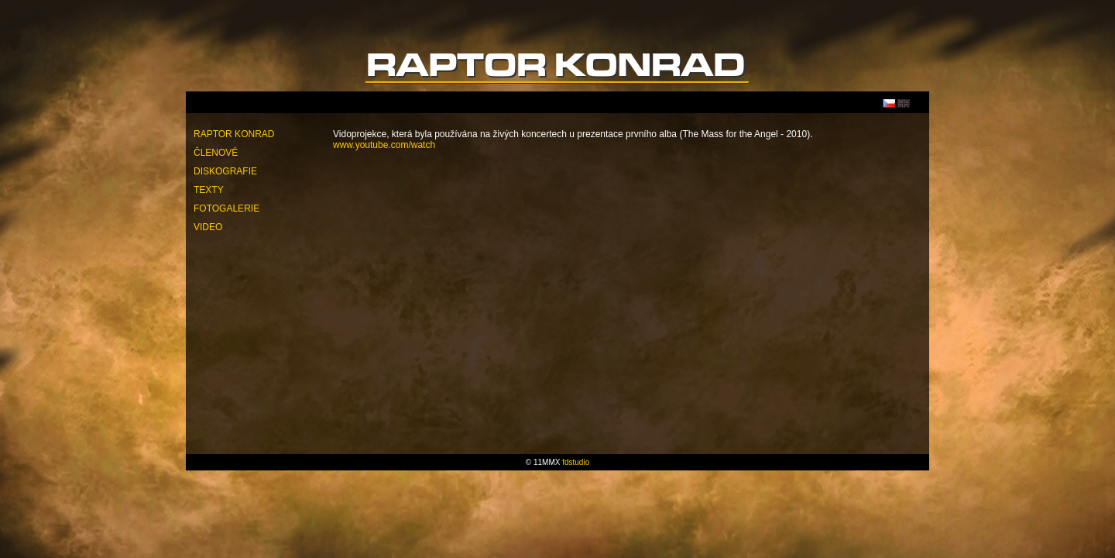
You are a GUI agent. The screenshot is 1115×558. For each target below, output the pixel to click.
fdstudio (575, 462)
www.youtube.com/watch (384, 145)
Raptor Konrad (234, 134)
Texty (209, 189)
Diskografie (225, 171)
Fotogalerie (226, 208)
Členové (216, 152)
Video (208, 227)
